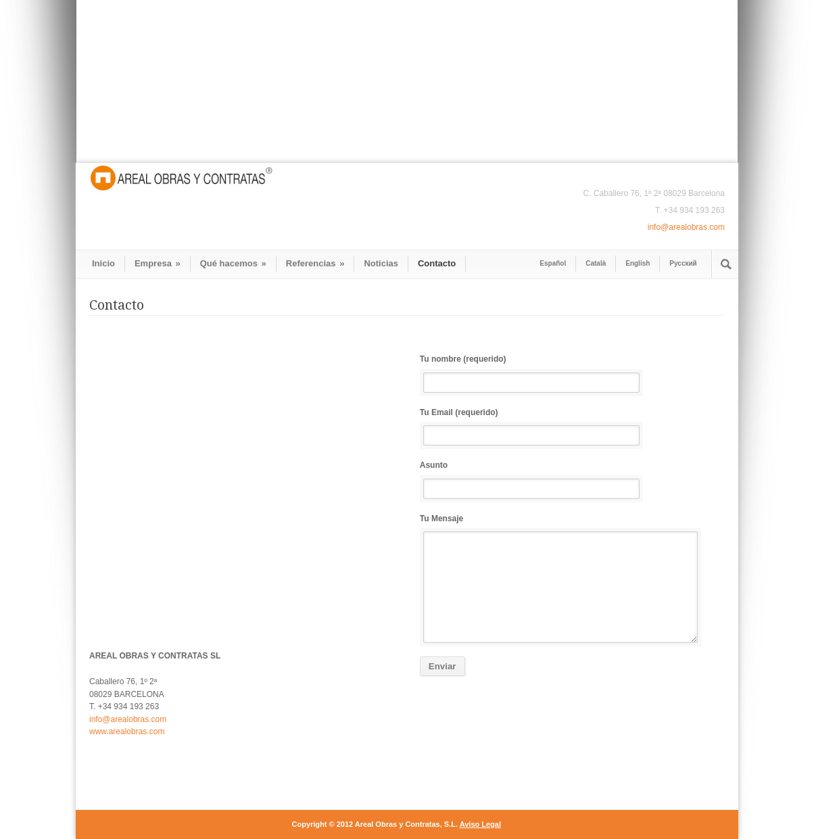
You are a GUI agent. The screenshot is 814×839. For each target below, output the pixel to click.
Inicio (103, 263)
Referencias (315, 263)
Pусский (682, 263)
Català (595, 263)
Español (553, 263)
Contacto (437, 263)
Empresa (158, 263)
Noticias (381, 263)
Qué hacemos (233, 263)
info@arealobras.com (686, 227)
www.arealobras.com (128, 731)
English (637, 263)
